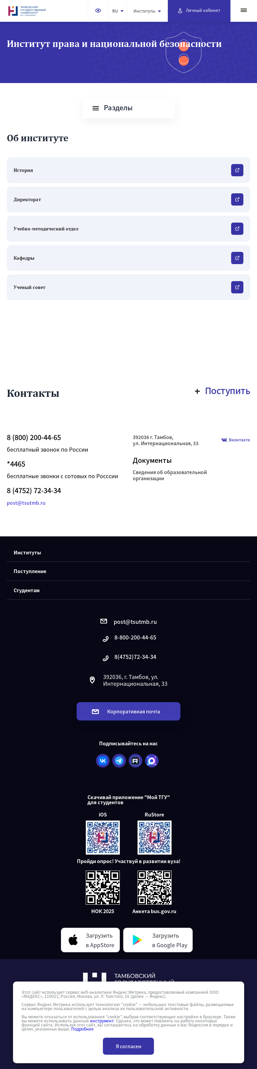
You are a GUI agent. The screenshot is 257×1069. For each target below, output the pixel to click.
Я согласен (128, 1046)
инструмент (102, 1021)
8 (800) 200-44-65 (34, 437)
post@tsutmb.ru (26, 503)
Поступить (223, 390)
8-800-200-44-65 (128, 639)
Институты (147, 11)
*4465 (16, 463)
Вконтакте (235, 440)
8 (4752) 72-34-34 (34, 490)
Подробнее (82, 1029)
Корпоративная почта (126, 711)
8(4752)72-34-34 (128, 658)
